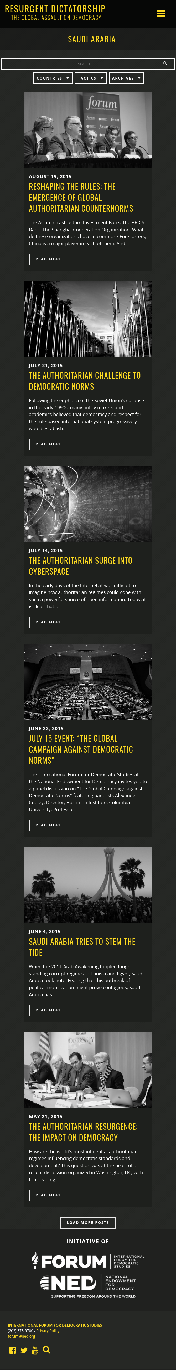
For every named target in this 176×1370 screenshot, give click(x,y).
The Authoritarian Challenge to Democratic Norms (85, 381)
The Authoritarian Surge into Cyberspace (81, 566)
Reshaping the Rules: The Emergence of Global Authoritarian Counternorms (81, 197)
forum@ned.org (21, 1337)
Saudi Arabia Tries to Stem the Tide (82, 947)
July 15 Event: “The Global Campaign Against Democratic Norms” (81, 750)
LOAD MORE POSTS (88, 1223)
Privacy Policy (48, 1331)
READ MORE (48, 259)
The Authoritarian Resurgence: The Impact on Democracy (83, 1132)
